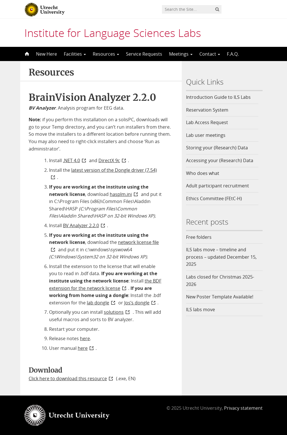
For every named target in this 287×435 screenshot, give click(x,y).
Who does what (202, 173)
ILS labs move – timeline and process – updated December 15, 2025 (221, 256)
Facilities (75, 54)
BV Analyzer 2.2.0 (81, 225)
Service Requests (144, 54)
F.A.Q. (233, 54)
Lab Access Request (207, 122)
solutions (114, 312)
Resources (106, 54)
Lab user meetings (205, 135)
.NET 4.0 (71, 160)
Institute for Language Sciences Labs (112, 32)
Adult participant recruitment (217, 186)
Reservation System (207, 110)
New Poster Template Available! (220, 297)
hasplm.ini (121, 194)
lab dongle (98, 303)
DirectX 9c (109, 160)
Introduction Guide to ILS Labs (218, 97)
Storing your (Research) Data (217, 148)
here (85, 338)
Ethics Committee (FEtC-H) (214, 198)
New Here (46, 54)
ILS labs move (200, 309)
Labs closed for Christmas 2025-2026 (220, 280)
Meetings (181, 54)
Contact (209, 54)
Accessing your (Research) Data (219, 160)
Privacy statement (243, 408)
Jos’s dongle (136, 303)
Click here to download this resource (68, 378)
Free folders (199, 237)
